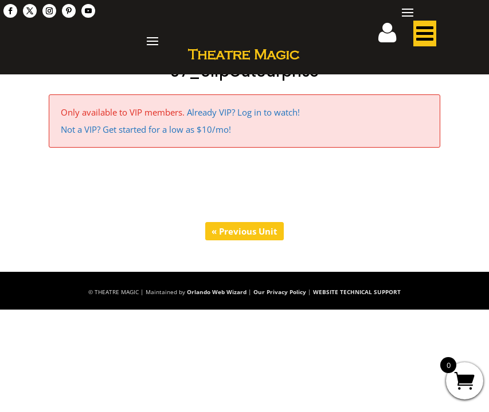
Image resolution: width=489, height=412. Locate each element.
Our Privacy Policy (279, 292)
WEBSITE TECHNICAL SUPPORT (357, 292)
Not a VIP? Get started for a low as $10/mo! (146, 129)
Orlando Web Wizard (217, 292)
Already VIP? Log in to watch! (243, 112)
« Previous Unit (244, 231)
